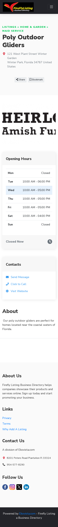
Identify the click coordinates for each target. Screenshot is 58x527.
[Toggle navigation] (51, 7)
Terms (6, 424)
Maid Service (13, 31)
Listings (9, 27)
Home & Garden (33, 27)
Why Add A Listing (14, 429)
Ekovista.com (27, 513)
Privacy (6, 418)
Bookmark (36, 79)
